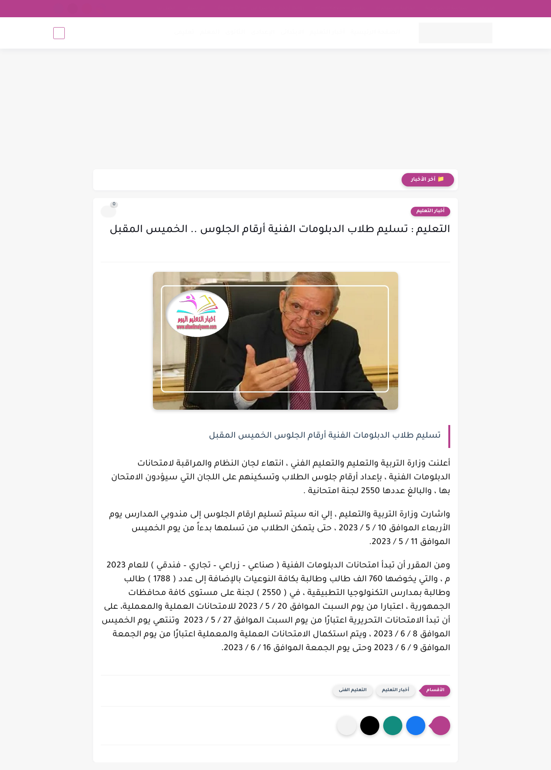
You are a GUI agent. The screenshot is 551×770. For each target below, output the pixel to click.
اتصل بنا (166, 8)
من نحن (486, 8)
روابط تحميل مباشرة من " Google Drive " (260, 8)
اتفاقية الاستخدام (395, 8)
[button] (415, 725)
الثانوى (235, 32)
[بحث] (59, 33)
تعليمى (184, 32)
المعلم (210, 32)
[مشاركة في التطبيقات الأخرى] (346, 725)
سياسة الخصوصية (446, 8)
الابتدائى (292, 32)
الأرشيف (195, 8)
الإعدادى (263, 32)
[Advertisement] (275, 109)
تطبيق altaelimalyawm (340, 8)
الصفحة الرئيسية (375, 32)
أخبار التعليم (327, 32)
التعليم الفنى (353, 690)
